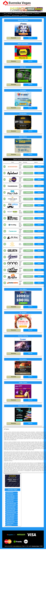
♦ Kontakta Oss (9, 525)
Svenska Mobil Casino (18, 13)
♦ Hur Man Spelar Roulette (11, 505)
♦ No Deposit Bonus (9, 492)
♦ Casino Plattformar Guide (11, 503)
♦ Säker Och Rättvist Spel (10, 508)
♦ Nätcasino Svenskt (9, 499)
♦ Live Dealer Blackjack (10, 497)
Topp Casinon (36, 13)
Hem (5, 13)
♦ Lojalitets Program (9, 523)
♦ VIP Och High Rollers (10, 516)
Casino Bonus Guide (28, 13)
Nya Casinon (10, 13)
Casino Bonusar (24, 15)
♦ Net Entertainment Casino (11, 512)
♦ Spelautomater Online (10, 521)
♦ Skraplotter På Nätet (10, 517)
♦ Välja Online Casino (10, 519)
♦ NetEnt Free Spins (9, 494)
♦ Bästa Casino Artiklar (10, 514)
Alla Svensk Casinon (15, 15)
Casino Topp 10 (7, 15)
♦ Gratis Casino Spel (9, 501)
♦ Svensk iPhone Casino (10, 510)
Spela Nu (30, 37)
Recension (13, 37)
